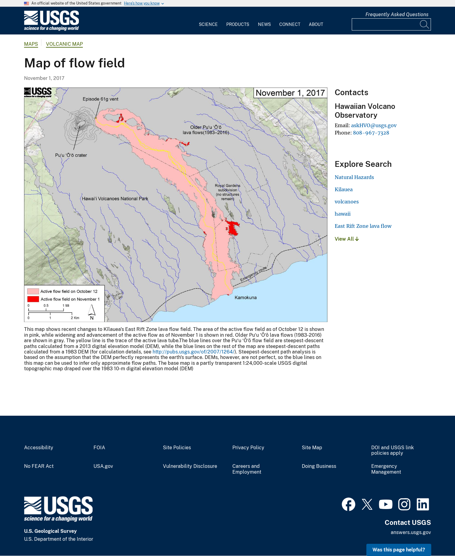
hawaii (343, 214)
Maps (31, 44)
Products (237, 24)
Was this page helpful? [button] (398, 550)
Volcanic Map (64, 44)
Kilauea (344, 189)
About (316, 24)
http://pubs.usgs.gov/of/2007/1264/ (194, 352)
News (264, 24)
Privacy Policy (248, 447)
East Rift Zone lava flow (363, 226)
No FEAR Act (39, 466)
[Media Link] (175, 206)
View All (347, 239)
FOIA (99, 447)
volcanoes (347, 202)
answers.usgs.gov (411, 532)
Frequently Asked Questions (397, 14)
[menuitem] (208, 20)
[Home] (51, 29)
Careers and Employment (246, 469)
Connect (289, 24)
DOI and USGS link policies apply (392, 450)
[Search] (425, 24)
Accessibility (38, 447)
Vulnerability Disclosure (190, 466)
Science (208, 24)
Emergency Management (386, 469)
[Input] (391, 24)
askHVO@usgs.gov (374, 125)
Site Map (312, 447)
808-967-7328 (371, 133)
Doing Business (319, 466)
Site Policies (177, 447)
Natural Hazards (354, 177)
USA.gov (103, 466)
